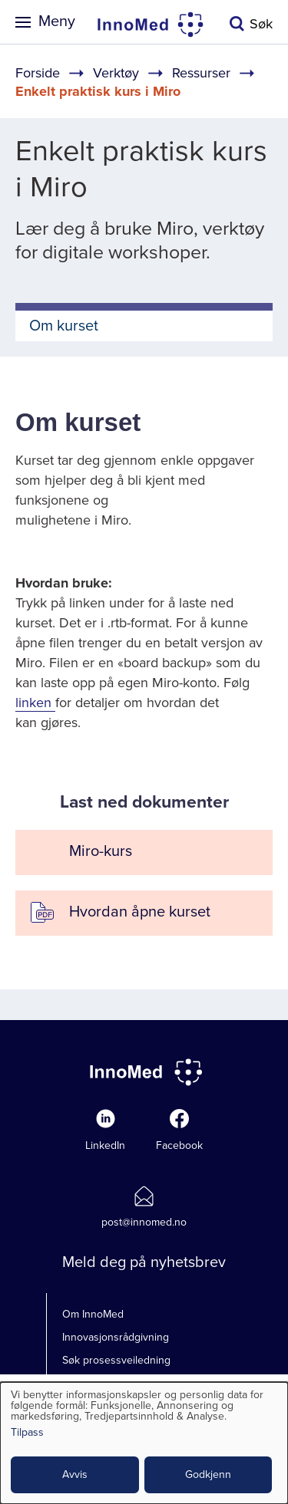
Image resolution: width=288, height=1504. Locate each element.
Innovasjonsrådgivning (115, 1337)
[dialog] (144, 1443)
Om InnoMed (93, 1314)
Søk (261, 23)
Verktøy (116, 72)
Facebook (179, 1145)
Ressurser (201, 72)
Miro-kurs (100, 851)
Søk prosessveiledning (116, 1360)
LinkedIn (105, 1145)
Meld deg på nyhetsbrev (144, 1262)
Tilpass (27, 1433)
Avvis (75, 1474)
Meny (56, 21)
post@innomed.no (144, 1222)
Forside (37, 72)
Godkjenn (208, 1474)
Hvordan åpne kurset (139, 912)
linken (35, 702)
